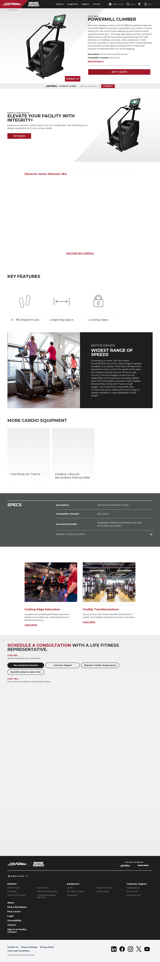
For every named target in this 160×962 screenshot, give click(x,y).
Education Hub (134, 895)
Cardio (70, 888)
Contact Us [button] (12, 947)
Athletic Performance (47, 891)
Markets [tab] (60, 4)
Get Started (19, 136)
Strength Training (75, 891)
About (10, 902)
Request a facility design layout (100, 665)
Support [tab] (85, 4)
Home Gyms (42, 888)
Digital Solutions (104, 888)
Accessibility (14, 920)
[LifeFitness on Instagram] (130, 949)
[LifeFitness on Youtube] (147, 949)
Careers (11, 925)
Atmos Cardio (103, 891)
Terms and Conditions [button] (18, 951)
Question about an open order (26, 672)
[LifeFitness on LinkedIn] (114, 949)
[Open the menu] (148, 4)
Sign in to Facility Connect (16, 930)
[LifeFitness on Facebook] (122, 949)
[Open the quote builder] (139, 4)
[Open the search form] (131, 4)
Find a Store (14, 911)
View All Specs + (96, 61)
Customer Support (62, 665)
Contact (96, 4)
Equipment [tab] (72, 4)
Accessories (72, 895)
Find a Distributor (17, 907)
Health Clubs (13, 888)
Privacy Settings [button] (29, 947)
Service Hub (132, 891)
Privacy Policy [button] (47, 947)
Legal (10, 916)
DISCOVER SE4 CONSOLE (80, 253)
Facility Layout (133, 888)
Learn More (31, 625)
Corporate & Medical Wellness (46, 896)
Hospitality (12, 891)
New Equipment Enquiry (26, 665)
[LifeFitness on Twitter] (139, 949)
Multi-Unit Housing (16, 895)
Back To (12, 10)
